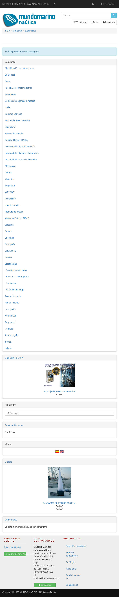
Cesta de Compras (14, 425)
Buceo (8, 81)
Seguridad (10, 185)
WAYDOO (9, 192)
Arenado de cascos (14, 211)
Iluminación (11, 283)
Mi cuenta (109, 22)
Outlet (8, 107)
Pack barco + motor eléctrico (18, 88)
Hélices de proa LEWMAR (17, 120)
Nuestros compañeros (72, 554)
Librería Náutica (12, 205)
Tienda (8, 342)
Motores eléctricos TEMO (17, 218)
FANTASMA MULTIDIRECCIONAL (59, 503)
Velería (8, 348)
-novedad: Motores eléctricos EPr (21, 159)
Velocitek (9, 225)
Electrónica (10, 166)
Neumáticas (10, 315)
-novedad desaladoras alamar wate (22, 153)
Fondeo (8, 172)
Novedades (10, 94)
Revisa (94, 22)
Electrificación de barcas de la (19, 68)
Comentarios (11, 519)
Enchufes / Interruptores (17, 276)
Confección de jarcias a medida (20, 101)
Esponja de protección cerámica (59, 391)
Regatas (9, 329)
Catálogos (70, 562)
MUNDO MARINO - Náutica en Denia (25, 4)
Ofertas (8, 462)
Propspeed (10, 322)
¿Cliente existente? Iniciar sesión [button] (16, 554)
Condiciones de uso (73, 577)
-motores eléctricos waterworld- (20, 146)
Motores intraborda (14, 133)
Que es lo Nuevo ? (14, 358)
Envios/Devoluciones (75, 546)
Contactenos (72, 585)
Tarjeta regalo (11, 335)
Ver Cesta (80, 22)
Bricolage (9, 238)
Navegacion (10, 309)
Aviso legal (71, 569)
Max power (10, 127)
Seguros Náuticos (13, 114)
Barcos (8, 231)
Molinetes (9, 179)
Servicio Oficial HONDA (16, 140)
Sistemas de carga (14, 289)
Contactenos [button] (44, 585)
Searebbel (10, 75)
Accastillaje (10, 198)
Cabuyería (10, 244)
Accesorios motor (13, 296)
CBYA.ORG (10, 251)
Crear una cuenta (12, 547)
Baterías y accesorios (16, 270)
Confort (8, 257)
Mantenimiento (12, 302)
